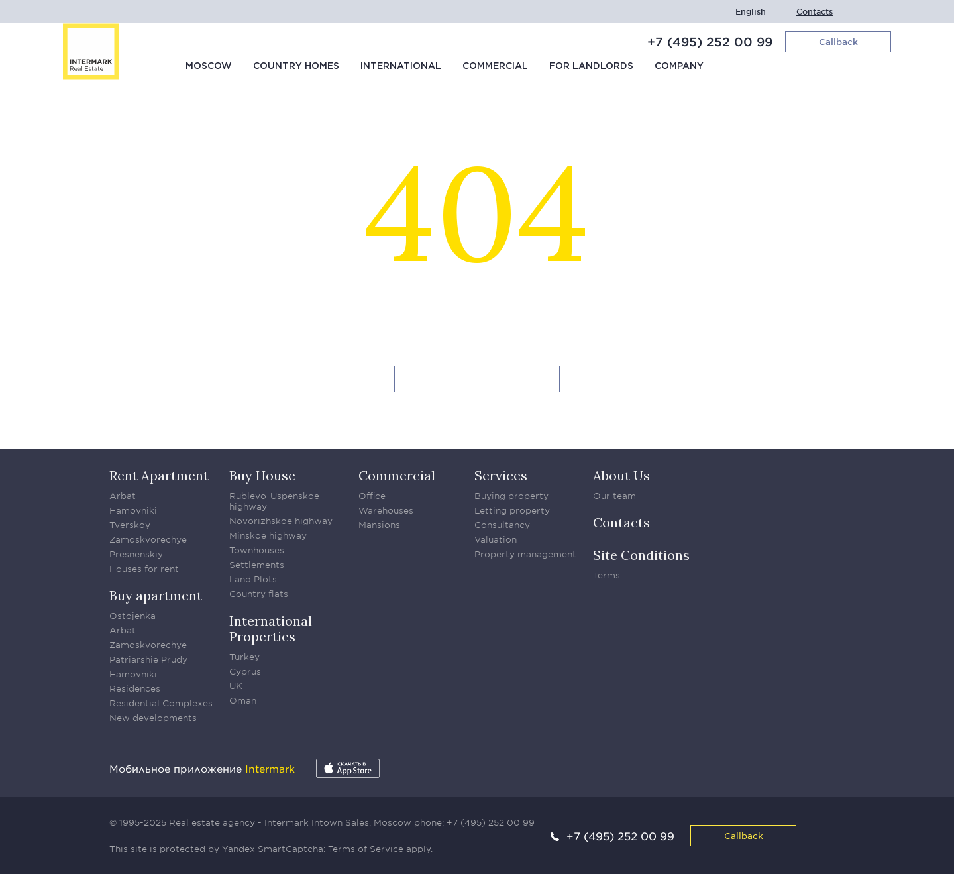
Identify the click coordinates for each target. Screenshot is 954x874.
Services (500, 475)
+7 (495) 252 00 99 (709, 41)
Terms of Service (365, 849)
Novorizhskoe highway (281, 521)
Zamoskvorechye (148, 539)
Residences (134, 688)
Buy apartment (155, 595)
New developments (153, 717)
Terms (606, 575)
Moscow (209, 66)
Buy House (262, 475)
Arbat (122, 495)
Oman (242, 700)
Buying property (511, 495)
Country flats (258, 593)
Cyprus (245, 671)
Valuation (495, 539)
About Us (621, 475)
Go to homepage (477, 379)
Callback (743, 835)
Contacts (814, 11)
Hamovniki (133, 510)
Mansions (379, 524)
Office (372, 495)
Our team (614, 495)
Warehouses (385, 510)
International (400, 66)
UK (235, 686)
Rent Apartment (159, 475)
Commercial (495, 66)
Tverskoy (129, 524)
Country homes (296, 66)
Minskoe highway (268, 535)
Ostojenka (132, 615)
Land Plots (253, 579)
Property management (525, 554)
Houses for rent (144, 568)
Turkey (244, 656)
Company (679, 66)
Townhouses (256, 550)
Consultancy (502, 524)
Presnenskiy (136, 554)
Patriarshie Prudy (148, 659)
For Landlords (591, 66)
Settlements (256, 564)
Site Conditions (641, 555)
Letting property (512, 510)
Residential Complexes (161, 703)
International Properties (270, 628)
